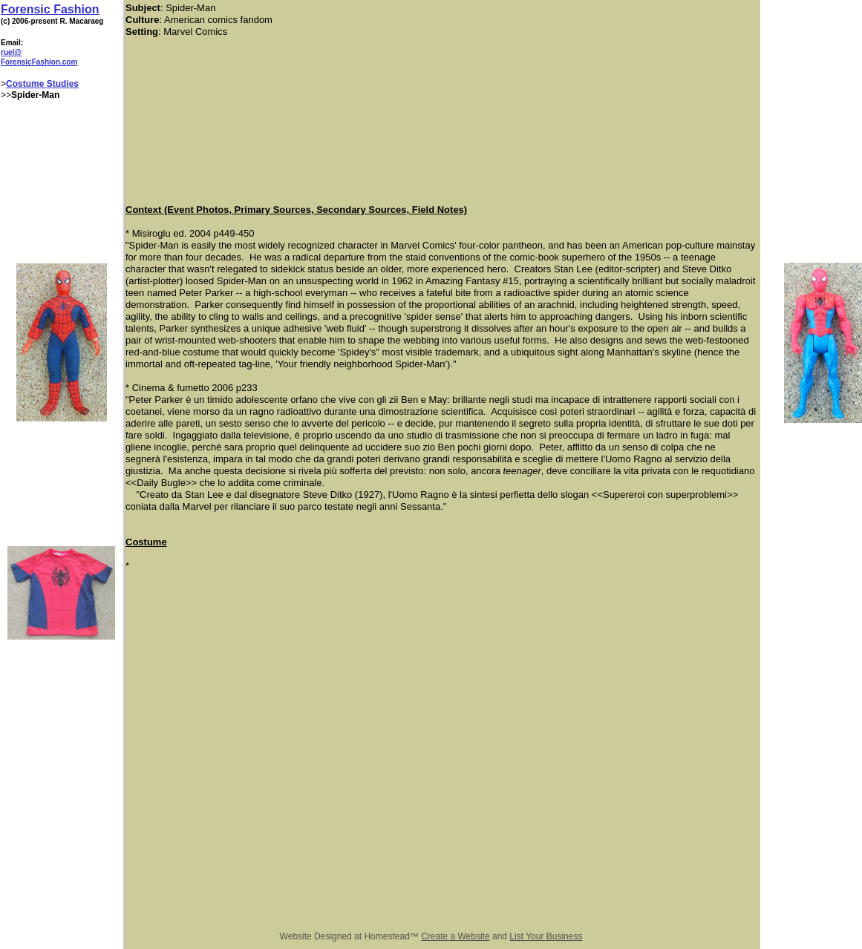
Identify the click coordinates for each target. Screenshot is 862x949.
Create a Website (455, 936)
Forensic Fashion (50, 9)
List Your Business (545, 936)
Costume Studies (42, 84)
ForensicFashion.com (39, 62)
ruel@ (11, 52)
